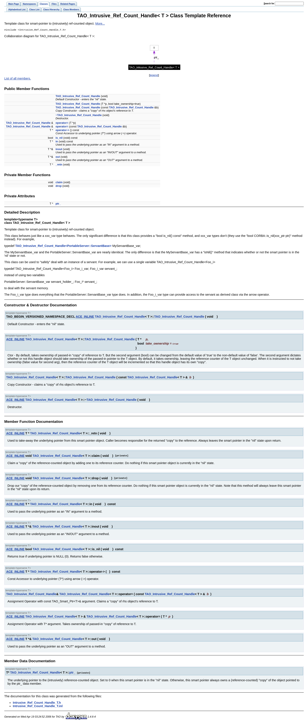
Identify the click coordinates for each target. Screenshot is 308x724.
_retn (59, 165)
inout (59, 149)
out (58, 157)
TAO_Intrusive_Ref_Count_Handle (78, 96)
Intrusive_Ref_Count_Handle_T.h (37, 702)
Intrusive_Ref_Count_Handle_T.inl (38, 706)
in (57, 141)
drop (59, 186)
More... (100, 23)
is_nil (59, 138)
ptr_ (58, 204)
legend (154, 75)
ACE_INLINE (85, 317)
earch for (269, 3)
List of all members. (17, 79)
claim (59, 182)
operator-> (62, 130)
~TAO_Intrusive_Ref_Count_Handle (79, 115)
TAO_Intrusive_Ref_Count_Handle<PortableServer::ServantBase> (63, 246)
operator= (62, 123)
